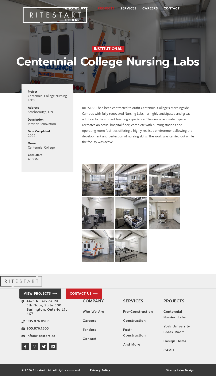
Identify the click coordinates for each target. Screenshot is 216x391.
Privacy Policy (100, 370)
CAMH (168, 350)
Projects (106, 9)
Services (128, 9)
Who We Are (76, 9)
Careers (150, 9)
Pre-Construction (138, 311)
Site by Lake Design (180, 370)
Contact (172, 9)
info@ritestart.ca (41, 336)
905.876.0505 (38, 321)
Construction (134, 320)
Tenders (72, 20)
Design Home (174, 341)
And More (131, 344)
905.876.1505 (38, 328)
